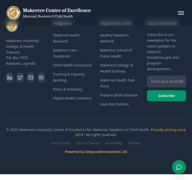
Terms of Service (87, 143)
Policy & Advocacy (67, 89)
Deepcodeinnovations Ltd (106, 151)
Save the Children (114, 104)
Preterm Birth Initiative (119, 95)
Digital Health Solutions (72, 98)
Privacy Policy (61, 143)
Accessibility (114, 143)
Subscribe (166, 95)
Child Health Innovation (72, 65)
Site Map (134, 143)
